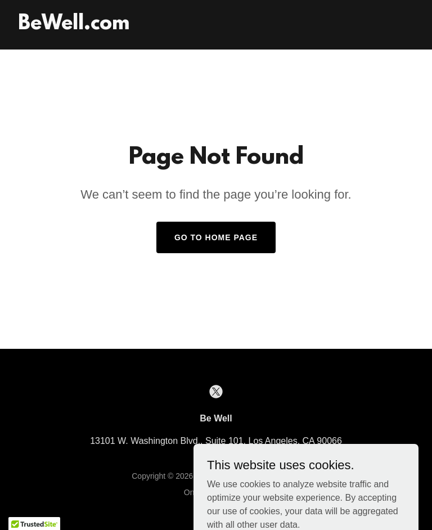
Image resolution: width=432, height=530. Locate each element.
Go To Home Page (216, 237)
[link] (73, 26)
